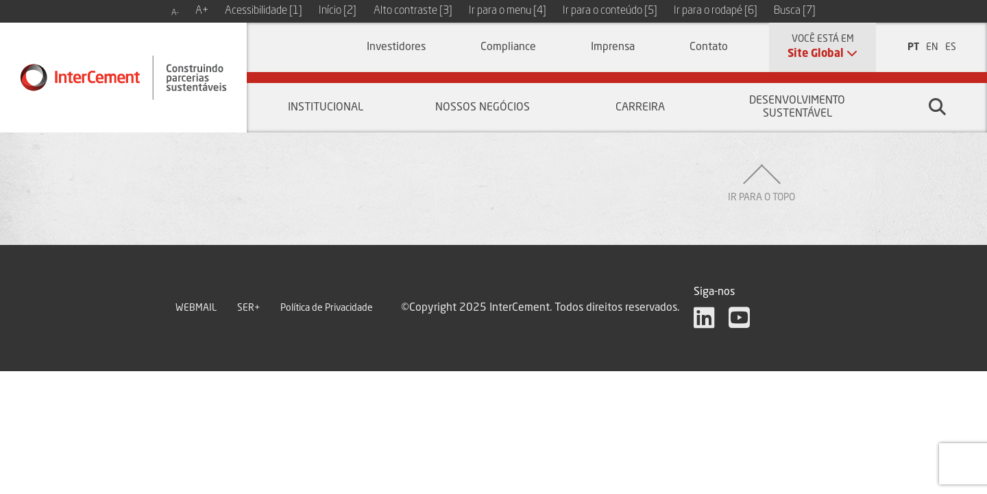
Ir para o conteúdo (610, 10)
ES (950, 47)
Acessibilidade (263, 10)
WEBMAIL (196, 308)
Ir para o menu (507, 10)
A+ (201, 10)
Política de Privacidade (326, 308)
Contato (709, 47)
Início (337, 10)
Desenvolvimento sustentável (797, 107)
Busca (795, 10)
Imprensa (613, 47)
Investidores (396, 47)
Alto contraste (413, 10)
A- (175, 13)
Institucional (325, 107)
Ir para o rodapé (715, 10)
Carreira (640, 107)
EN (932, 47)
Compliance (508, 47)
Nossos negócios (482, 107)
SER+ (248, 308)
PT (913, 47)
